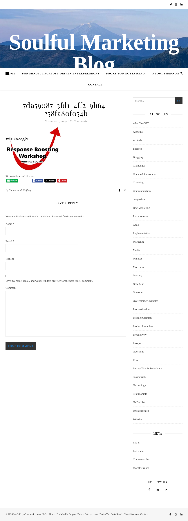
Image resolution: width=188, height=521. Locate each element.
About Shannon (165, 73)
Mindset (137, 258)
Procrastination (141, 309)
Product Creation (142, 317)
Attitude (137, 140)
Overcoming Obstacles (145, 300)
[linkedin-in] (181, 4)
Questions (138, 351)
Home (11, 73)
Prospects (138, 343)
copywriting (139, 199)
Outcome (138, 292)
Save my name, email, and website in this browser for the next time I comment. (49, 280)
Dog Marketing (141, 207)
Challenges (139, 165)
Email (10, 241)
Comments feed (141, 459)
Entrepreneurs (140, 216)
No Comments (78, 121)
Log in (136, 442)
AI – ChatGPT (141, 123)
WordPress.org (141, 467)
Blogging (138, 157)
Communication (142, 190)
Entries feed (139, 451)
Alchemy (138, 131)
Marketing (138, 241)
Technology (139, 385)
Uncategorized (141, 410)
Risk (135, 360)
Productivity (140, 334)
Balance (137, 148)
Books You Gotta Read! (126, 73)
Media (136, 250)
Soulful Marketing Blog (94, 53)
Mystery (137, 275)
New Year (138, 283)
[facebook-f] (171, 4)
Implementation (141, 233)
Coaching (138, 182)
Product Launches (143, 326)
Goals (136, 224)
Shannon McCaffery (20, 190)
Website (10, 258)
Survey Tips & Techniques (147, 368)
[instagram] (176, 4)
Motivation (139, 267)
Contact (95, 84)
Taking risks (140, 376)
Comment (11, 287)
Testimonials (140, 393)
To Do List (139, 402)
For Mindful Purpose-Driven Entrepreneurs (60, 73)
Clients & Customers (144, 174)
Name (10, 223)
